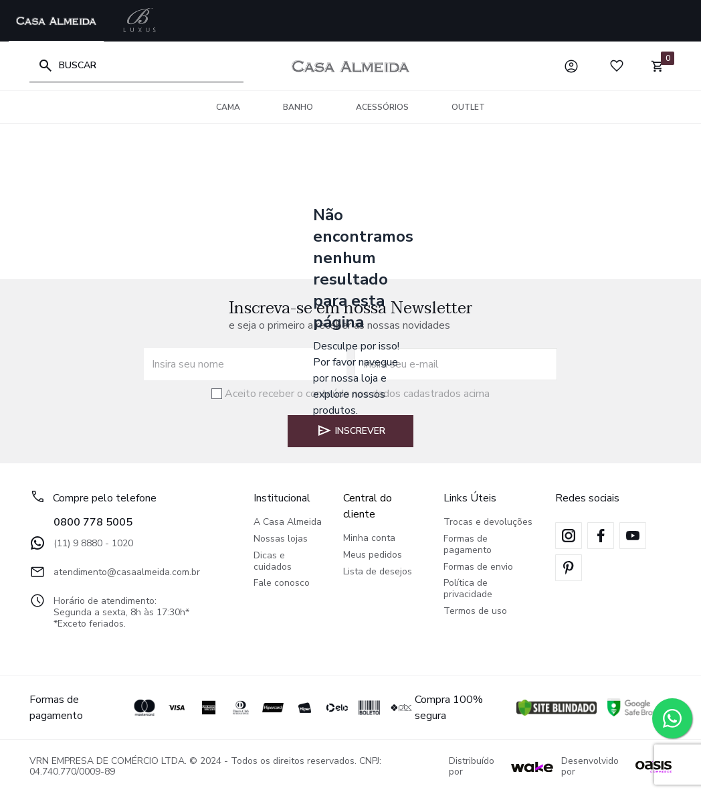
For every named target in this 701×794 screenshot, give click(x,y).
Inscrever (350, 430)
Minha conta (369, 538)
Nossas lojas (281, 539)
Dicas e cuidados (273, 561)
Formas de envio (478, 567)
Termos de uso (475, 611)
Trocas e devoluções (487, 522)
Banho (298, 107)
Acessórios (382, 107)
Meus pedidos (372, 555)
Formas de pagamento (467, 545)
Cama (228, 107)
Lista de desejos (377, 572)
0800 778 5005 (93, 522)
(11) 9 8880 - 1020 (81, 543)
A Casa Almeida (288, 522)
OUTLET (468, 107)
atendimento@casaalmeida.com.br (114, 572)
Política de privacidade (467, 589)
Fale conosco (282, 583)
